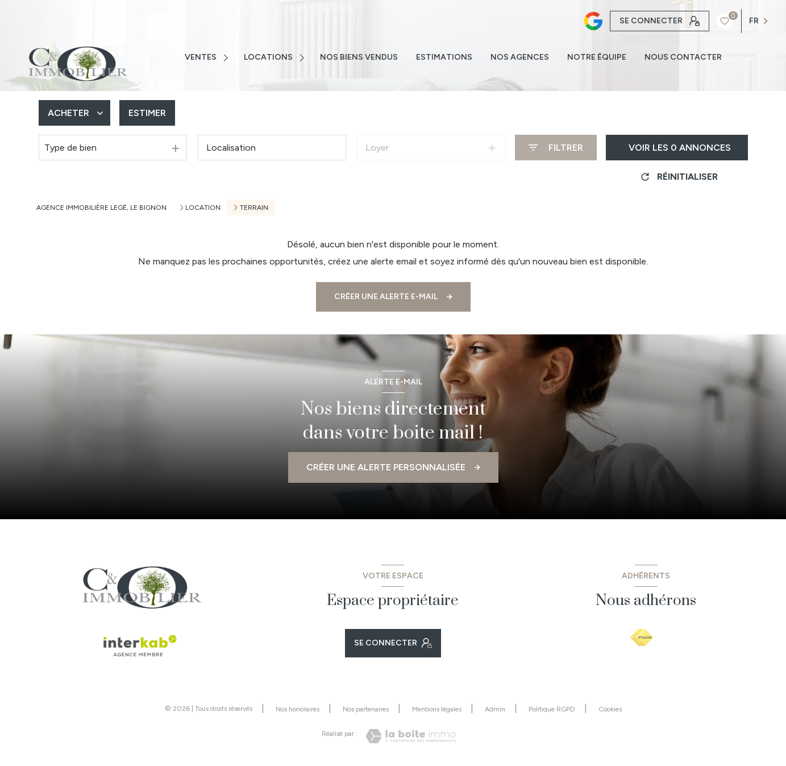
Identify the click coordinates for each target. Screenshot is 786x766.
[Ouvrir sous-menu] (227, 57)
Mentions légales (436, 709)
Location (203, 207)
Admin (495, 709)
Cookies (610, 709)
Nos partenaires (366, 709)
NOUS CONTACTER (683, 57)
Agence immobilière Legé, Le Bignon (101, 208)
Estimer (147, 112)
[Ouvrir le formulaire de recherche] (556, 147)
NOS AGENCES (519, 57)
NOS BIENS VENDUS (359, 57)
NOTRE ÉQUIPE (596, 57)
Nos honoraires (297, 709)
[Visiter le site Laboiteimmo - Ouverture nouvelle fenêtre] (410, 736)
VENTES (201, 57)
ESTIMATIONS (444, 57)
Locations (268, 57)
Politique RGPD (552, 709)
